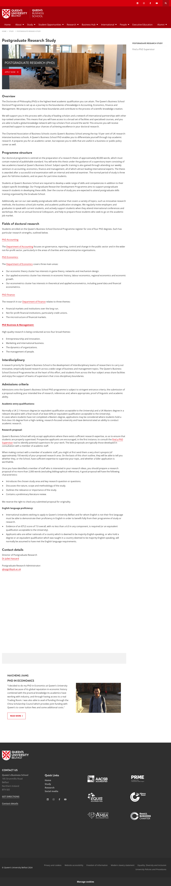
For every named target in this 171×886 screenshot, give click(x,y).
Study (11, 31)
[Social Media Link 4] (65, 799)
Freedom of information (97, 865)
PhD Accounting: (10, 239)
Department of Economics (19, 264)
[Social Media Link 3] (59, 799)
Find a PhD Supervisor (143, 49)
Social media (51, 791)
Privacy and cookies (52, 865)
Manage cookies (85, 881)
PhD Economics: (10, 257)
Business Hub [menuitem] (89, 24)
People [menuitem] (123, 24)
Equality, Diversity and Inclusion (152, 865)
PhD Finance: (8, 294)
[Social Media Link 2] (54, 799)
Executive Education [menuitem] (142, 24)
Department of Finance (34, 301)
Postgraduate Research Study (29, 31)
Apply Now (10, 72)
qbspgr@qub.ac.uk (11, 569)
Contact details (10, 803)
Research (50, 787)
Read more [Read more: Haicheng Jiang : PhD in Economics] (15, 716)
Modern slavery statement (122, 865)
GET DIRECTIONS (10, 796)
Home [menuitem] (7, 24)
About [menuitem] (18, 24)
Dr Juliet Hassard (10, 558)
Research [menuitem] (71, 24)
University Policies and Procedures (150, 869)
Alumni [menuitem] (160, 24)
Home (4, 31)
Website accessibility (74, 865)
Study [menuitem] (30, 24)
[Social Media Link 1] (48, 799)
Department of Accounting (19, 246)
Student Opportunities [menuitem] (49, 24)
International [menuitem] (107, 24)
